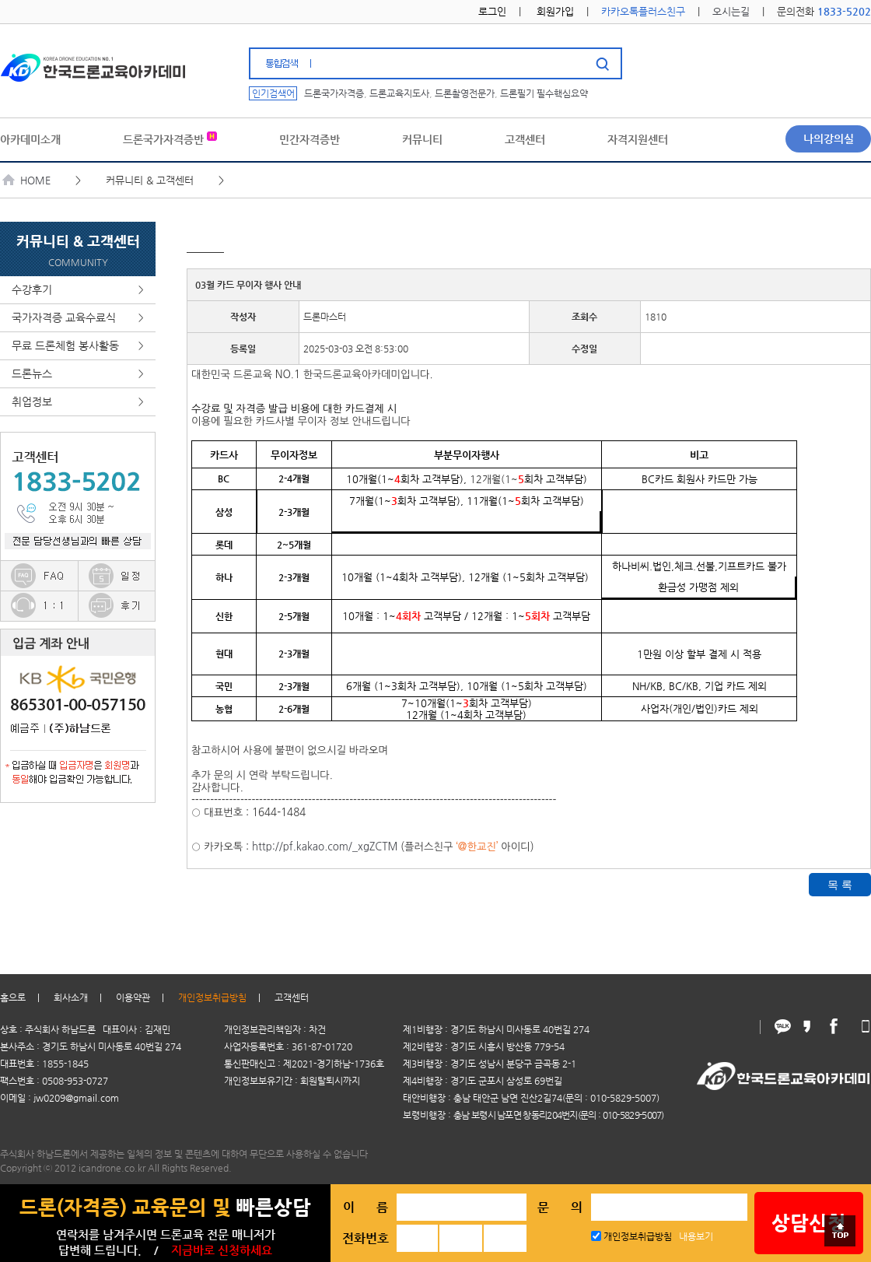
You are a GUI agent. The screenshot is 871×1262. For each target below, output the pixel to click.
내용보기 (696, 1236)
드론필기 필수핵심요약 (544, 93)
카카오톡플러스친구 (643, 11)
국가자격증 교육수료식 (78, 317)
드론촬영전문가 (465, 93)
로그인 (492, 11)
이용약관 (133, 997)
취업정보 (78, 401)
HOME (27, 180)
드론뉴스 (78, 373)
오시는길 (731, 11)
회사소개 (71, 997)
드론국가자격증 (334, 93)
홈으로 (13, 997)
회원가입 (555, 11)
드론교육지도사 (399, 93)
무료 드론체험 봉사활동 (78, 345)
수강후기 (78, 289)
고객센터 (292, 997)
